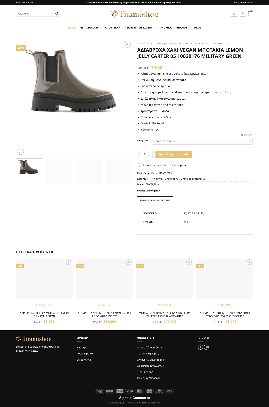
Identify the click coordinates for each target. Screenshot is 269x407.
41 (206, 213)
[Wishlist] (242, 14)
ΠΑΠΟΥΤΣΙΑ (111, 27)
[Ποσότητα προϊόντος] (144, 154)
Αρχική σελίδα (145, 43)
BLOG (197, 27)
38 (193, 213)
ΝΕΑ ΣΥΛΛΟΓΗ (89, 27)
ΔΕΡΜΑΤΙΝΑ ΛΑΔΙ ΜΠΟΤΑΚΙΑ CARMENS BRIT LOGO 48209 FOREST (104, 314)
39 (197, 213)
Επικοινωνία (84, 359)
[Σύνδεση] (234, 14)
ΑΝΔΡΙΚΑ (166, 27)
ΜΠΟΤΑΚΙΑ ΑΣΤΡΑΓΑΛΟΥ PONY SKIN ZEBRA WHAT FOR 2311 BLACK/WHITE (164, 314)
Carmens (104, 305)
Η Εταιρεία (83, 347)
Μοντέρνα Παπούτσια (169, 43)
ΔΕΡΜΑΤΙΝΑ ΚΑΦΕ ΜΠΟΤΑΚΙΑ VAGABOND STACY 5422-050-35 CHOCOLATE (225, 314)
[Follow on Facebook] (200, 347)
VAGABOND (225, 305)
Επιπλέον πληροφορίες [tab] (155, 200)
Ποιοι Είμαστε (85, 353)
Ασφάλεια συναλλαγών (150, 365)
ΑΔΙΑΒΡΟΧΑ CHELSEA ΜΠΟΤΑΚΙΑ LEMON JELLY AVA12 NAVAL (44, 314)
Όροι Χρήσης (145, 372)
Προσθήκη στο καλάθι (174, 154)
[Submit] (57, 14)
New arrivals (157, 178)
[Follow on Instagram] (206, 347)
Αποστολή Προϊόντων (150, 347)
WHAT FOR (164, 305)
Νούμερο (142, 140)
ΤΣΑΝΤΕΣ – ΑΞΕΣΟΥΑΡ (140, 27)
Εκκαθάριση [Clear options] (247, 135)
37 (189, 213)
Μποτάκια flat (221, 43)
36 (184, 213)
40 (201, 213)
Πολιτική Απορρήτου (149, 378)
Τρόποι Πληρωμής (148, 353)
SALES (71, 27)
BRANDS (183, 27)
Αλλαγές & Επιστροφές (150, 359)
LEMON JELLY (152, 184)
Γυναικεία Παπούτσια (197, 43)
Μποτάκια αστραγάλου (192, 178)
